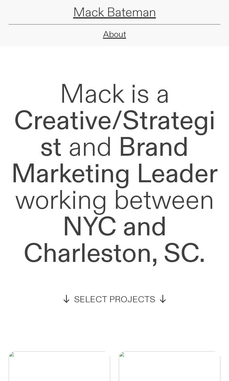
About (114, 34)
